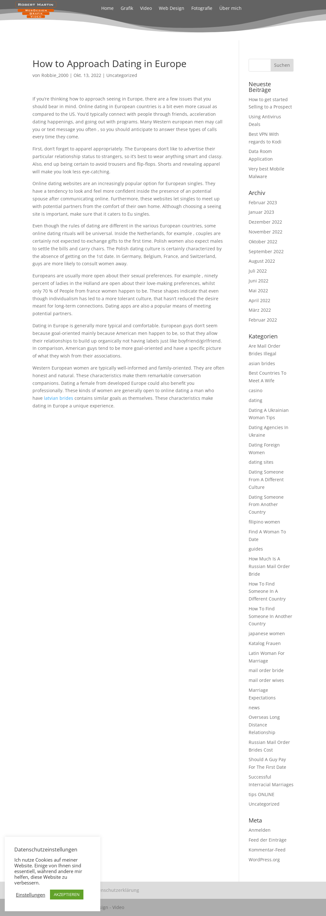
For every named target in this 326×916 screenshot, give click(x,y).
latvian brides (58, 398)
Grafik (127, 8)
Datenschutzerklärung (115, 890)
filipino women (264, 522)
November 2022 (265, 232)
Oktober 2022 (263, 242)
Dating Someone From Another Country (266, 504)
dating (255, 400)
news (254, 707)
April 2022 (259, 300)
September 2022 (266, 251)
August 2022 (262, 261)
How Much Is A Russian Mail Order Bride (269, 566)
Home (107, 8)
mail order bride (266, 670)
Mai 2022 (258, 291)
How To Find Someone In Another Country (270, 616)
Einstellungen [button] (30, 895)
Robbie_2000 (54, 75)
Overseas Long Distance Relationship (264, 724)
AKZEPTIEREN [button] (67, 894)
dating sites (261, 462)
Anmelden (260, 830)
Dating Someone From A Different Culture (266, 479)
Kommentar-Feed (267, 850)
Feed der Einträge (268, 840)
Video (146, 8)
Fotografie (201, 8)
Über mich (230, 8)
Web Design (171, 8)
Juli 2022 (258, 271)
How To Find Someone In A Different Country (267, 591)
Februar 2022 (263, 320)
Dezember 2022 (265, 222)
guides (256, 549)
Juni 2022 (258, 281)
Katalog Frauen (265, 643)
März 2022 (260, 310)
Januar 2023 (261, 212)
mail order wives (266, 680)
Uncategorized (121, 75)
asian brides (262, 363)
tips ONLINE (261, 794)
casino (255, 390)
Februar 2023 (263, 202)
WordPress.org (264, 860)
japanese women (267, 633)
